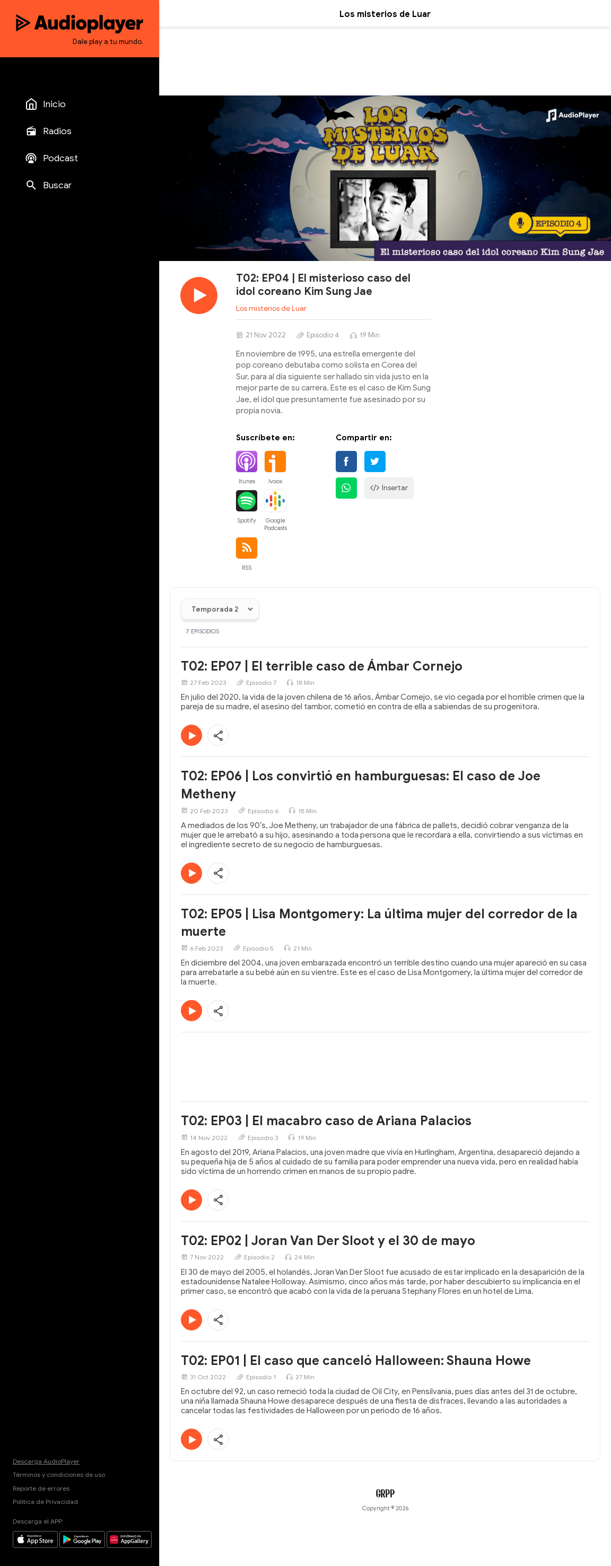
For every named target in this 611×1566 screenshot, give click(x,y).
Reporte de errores (41, 1488)
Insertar (389, 488)
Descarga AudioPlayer (46, 1461)
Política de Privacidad (45, 1502)
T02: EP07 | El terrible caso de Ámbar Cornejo (321, 666)
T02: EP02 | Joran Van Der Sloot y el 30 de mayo (328, 1241)
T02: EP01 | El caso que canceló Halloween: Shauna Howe (356, 1361)
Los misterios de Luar (271, 308)
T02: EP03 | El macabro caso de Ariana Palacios (326, 1121)
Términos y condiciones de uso (59, 1474)
